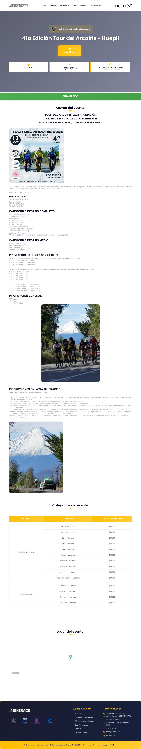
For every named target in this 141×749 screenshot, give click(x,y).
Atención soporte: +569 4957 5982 (119, 725)
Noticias (78, 729)
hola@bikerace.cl (113, 732)
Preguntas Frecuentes (84, 717)
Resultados (64, 5)
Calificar (53, 5)
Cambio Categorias (80, 5)
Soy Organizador (82, 725)
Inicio (45, 5)
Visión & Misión (81, 733)
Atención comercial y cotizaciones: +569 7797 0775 (119, 716)
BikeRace (113, 745)
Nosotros (78, 713)
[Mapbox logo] (14, 673)
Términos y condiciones (84, 721)
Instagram (110, 735)
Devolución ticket (96, 5)
